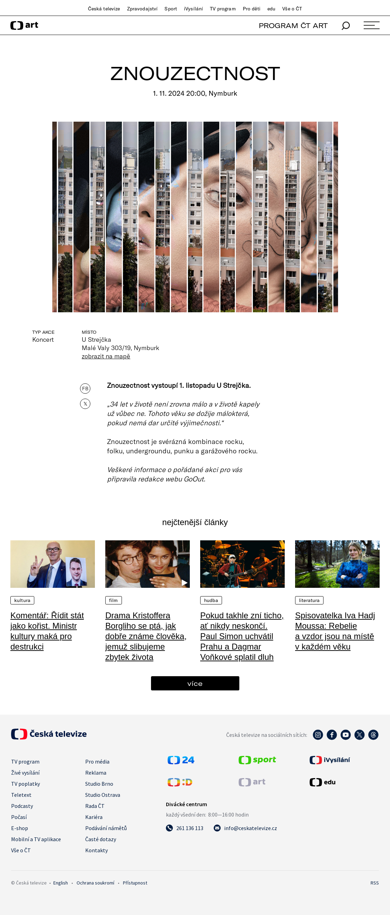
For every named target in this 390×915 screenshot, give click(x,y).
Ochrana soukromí (95, 883)
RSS (375, 883)
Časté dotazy (100, 839)
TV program (223, 9)
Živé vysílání (25, 772)
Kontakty (96, 850)
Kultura (22, 600)
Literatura (309, 600)
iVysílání (193, 9)
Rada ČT (95, 805)
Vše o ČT (292, 9)
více (195, 683)
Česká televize (104, 9)
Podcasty (22, 805)
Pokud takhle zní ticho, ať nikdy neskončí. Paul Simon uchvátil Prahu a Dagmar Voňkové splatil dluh (242, 636)
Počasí (19, 816)
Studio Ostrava (102, 794)
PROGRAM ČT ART (293, 25)
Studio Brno (99, 783)
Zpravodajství (142, 9)
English (60, 883)
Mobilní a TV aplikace (36, 839)
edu (271, 9)
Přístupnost (135, 883)
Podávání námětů (106, 828)
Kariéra (94, 816)
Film (113, 600)
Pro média (97, 761)
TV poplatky (25, 783)
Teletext (21, 794)
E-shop (19, 828)
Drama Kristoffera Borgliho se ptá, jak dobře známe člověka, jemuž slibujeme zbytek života (146, 636)
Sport (171, 9)
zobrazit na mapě (106, 356)
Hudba (211, 600)
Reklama (95, 772)
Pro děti (251, 9)
